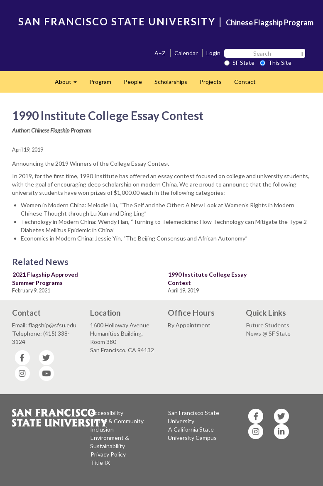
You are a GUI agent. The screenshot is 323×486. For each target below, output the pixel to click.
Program (100, 81)
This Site (275, 62)
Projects (211, 81)
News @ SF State (268, 333)
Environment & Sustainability (109, 441)
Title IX (100, 462)
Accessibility (107, 412)
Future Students (267, 325)
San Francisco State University (193, 417)
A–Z (160, 52)
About (69, 84)
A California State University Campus (192, 433)
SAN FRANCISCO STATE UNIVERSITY (116, 21)
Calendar (186, 52)
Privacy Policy (108, 454)
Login (213, 52)
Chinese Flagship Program (269, 22)
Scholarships (170, 81)
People (133, 81)
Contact (245, 81)
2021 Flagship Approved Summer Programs (45, 278)
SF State (239, 62)
